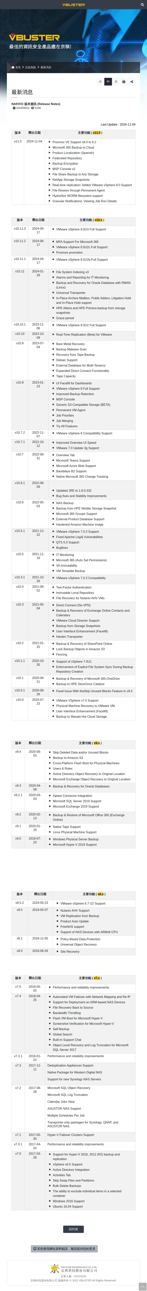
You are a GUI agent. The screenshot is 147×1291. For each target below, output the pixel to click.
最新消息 (46, 69)
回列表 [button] (73, 1231)
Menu (4, 4)
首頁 (16, 69)
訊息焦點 (30, 69)
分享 (132, 84)
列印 (124, 84)
